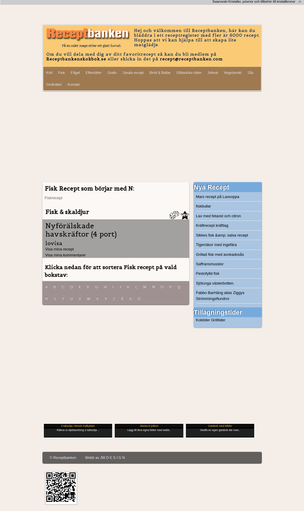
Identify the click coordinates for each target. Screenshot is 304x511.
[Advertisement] (152, 137)
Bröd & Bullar (160, 73)
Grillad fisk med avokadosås (220, 254)
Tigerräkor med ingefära (216, 244)
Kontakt (74, 84)
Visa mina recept (59, 249)
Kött (49, 73)
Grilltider (218, 320)
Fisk (61, 73)
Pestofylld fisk (207, 273)
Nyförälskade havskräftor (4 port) (81, 230)
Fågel (75, 73)
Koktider (203, 320)
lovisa (53, 243)
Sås (250, 73)
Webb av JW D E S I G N (105, 458)
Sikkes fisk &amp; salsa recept (222, 235)
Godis (112, 73)
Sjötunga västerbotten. (215, 283)
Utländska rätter (189, 73)
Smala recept (133, 73)
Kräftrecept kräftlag (212, 225)
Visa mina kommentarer (65, 255)
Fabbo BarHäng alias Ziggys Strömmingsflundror (220, 295)
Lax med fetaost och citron (218, 216)
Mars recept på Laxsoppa (217, 196)
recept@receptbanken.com (191, 59)
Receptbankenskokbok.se (76, 59)
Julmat (213, 73)
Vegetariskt (232, 73)
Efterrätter (93, 73)
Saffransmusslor (210, 264)
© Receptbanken (63, 458)
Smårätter (54, 84)
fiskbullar (203, 206)
